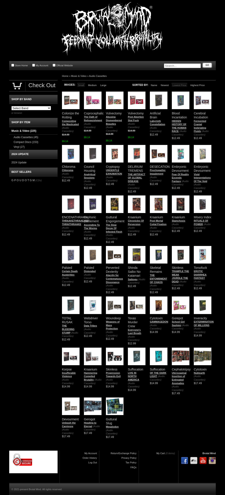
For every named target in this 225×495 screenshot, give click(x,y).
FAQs (133, 467)
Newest (165, 85)
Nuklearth (199, 373)
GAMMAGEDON (159, 321)
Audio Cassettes (98, 76)
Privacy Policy (129, 458)
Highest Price (197, 85)
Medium (92, 85)
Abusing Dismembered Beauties (114, 120)
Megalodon (112, 426)
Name (154, 85)
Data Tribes (90, 325)
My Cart (160, 453)
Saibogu (132, 279)
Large (103, 85)
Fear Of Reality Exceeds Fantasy (180, 177)
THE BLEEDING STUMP (68, 329)
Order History (90, 458)
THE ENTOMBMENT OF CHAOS (158, 278)
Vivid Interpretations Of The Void (202, 177)
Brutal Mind (209, 453)
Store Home (19, 65)
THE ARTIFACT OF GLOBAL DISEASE (136, 177)
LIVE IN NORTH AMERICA (133, 376)
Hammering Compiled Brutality (90, 376)
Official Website (63, 65)
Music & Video (79, 76)
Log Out (92, 462)
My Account (40, 65)
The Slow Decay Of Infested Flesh (114, 228)
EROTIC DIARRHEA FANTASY (200, 274)
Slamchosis (178, 220)
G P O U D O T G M (23, 180)
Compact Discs (26, 142)
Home (65, 76)
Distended (90, 271)
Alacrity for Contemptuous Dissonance (114, 278)
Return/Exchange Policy (123, 453)
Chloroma (67, 170)
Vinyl (19, 146)
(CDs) (38, 180)
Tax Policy (130, 462)
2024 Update (19, 162)
